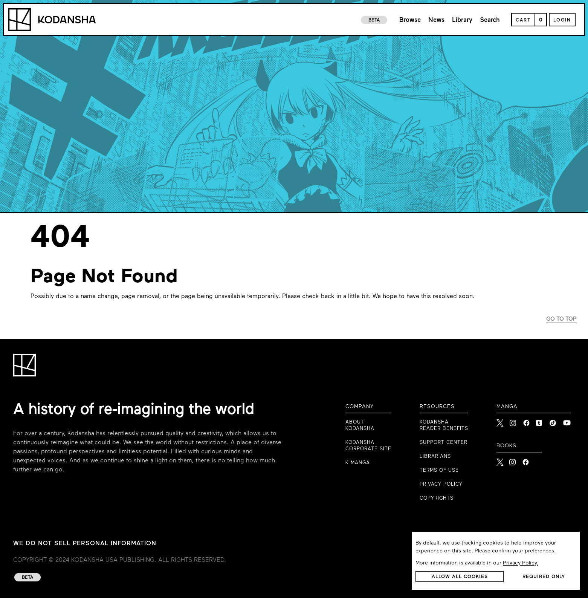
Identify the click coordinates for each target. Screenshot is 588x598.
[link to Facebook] (526, 421)
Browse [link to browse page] (410, 20)
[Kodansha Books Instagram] (512, 460)
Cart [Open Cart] (523, 20)
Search (490, 20)
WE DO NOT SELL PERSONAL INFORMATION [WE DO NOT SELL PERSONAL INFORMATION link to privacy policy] (84, 544)
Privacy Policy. (520, 563)
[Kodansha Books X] (500, 460)
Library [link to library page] (462, 20)
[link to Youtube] (567, 421)
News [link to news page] (436, 20)
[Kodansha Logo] (52, 19)
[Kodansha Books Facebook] (525, 460)
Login (562, 20)
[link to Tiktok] (553, 421)
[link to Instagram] (513, 421)
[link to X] (500, 421)
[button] (459, 576)
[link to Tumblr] (540, 421)
